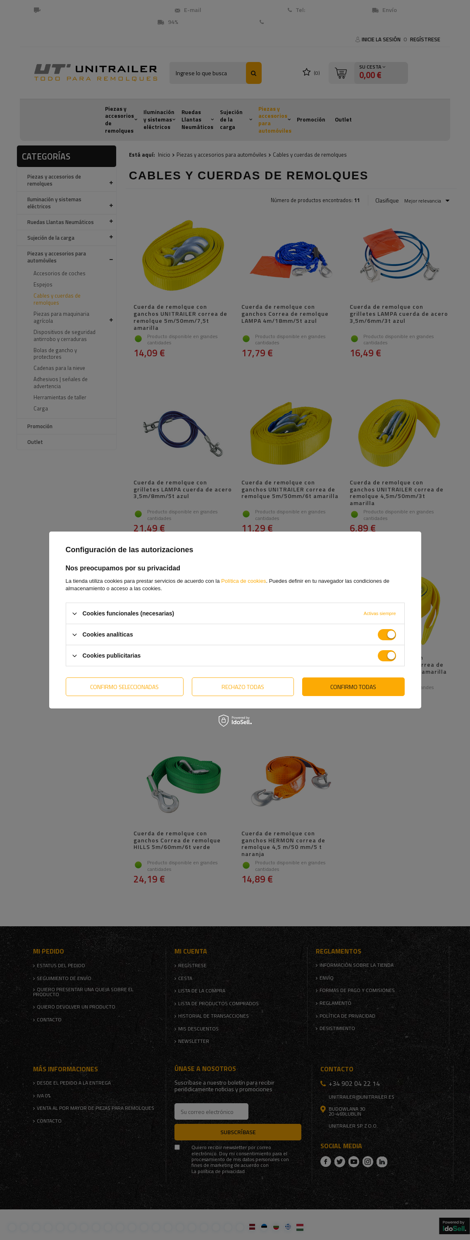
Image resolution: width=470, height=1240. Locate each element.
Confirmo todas (353, 686)
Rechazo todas (243, 686)
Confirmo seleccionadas (124, 686)
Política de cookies (243, 581)
